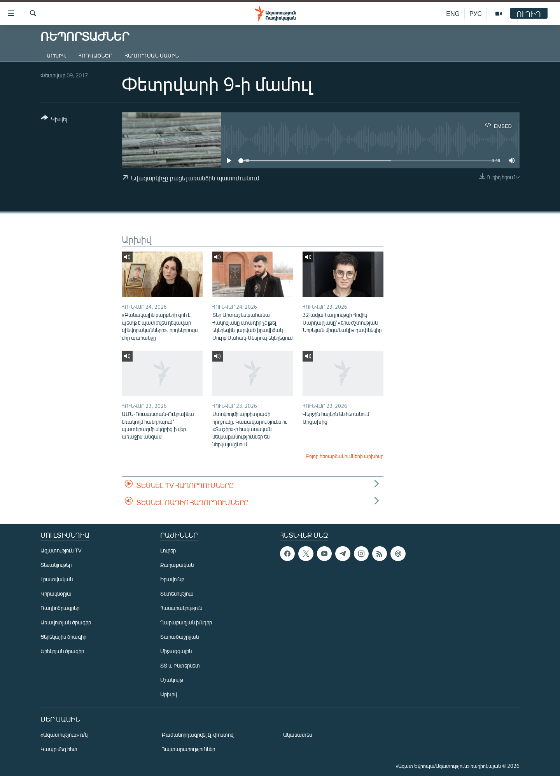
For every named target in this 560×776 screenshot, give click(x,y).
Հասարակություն (181, 608)
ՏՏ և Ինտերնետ (180, 665)
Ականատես (297, 734)
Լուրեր (168, 550)
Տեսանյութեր (56, 564)
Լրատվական (56, 579)
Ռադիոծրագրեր (59, 608)
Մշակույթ (171, 679)
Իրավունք (172, 579)
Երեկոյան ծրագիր (62, 651)
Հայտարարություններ (188, 749)
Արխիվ (56, 55)
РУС (475, 13)
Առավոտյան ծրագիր (65, 622)
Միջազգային (176, 651)
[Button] (54, 120)
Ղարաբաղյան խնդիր (186, 622)
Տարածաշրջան (179, 636)
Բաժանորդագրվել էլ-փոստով (197, 734)
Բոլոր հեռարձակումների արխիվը (344, 456)
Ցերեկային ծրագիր (63, 636)
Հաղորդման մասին (152, 55)
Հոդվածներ (95, 55)
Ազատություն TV (61, 550)
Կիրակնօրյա (56, 593)
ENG (453, 13)
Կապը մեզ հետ (58, 749)
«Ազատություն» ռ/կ (64, 734)
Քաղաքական (177, 564)
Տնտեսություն (176, 593)
